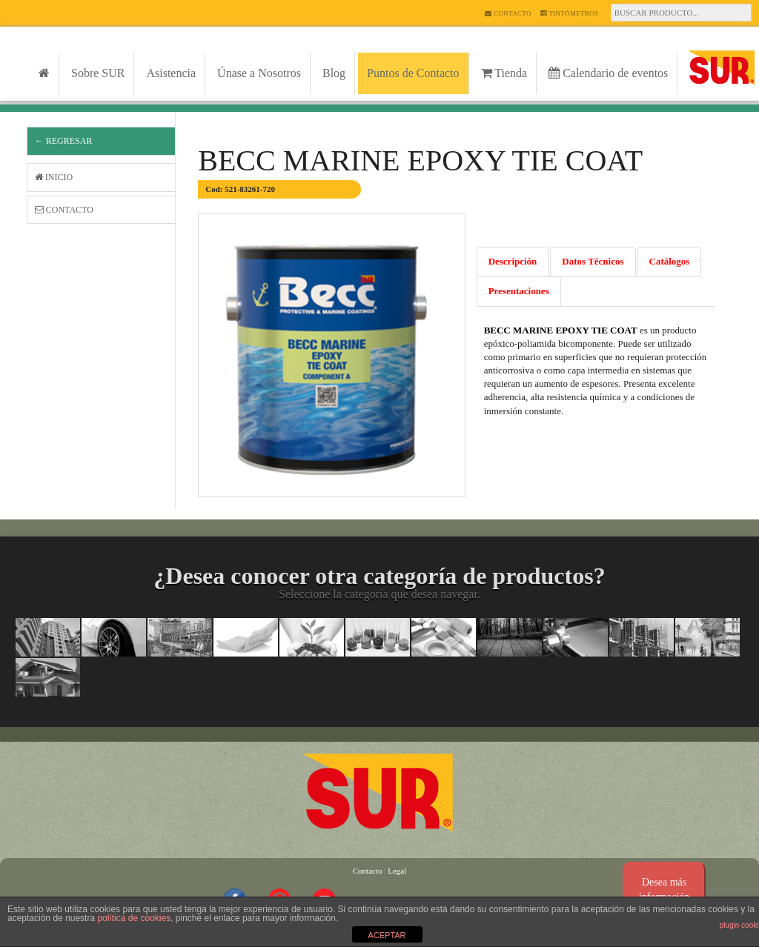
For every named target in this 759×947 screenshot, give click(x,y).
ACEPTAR (386, 935)
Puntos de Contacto (413, 73)
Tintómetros (569, 13)
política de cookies (133, 918)
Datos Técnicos (592, 261)
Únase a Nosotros (259, 73)
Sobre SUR (98, 73)
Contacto (508, 13)
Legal (397, 870)
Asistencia (171, 73)
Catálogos (669, 261)
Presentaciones (518, 290)
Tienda (504, 73)
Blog (333, 73)
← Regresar (64, 141)
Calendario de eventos (608, 73)
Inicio (54, 177)
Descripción (512, 261)
